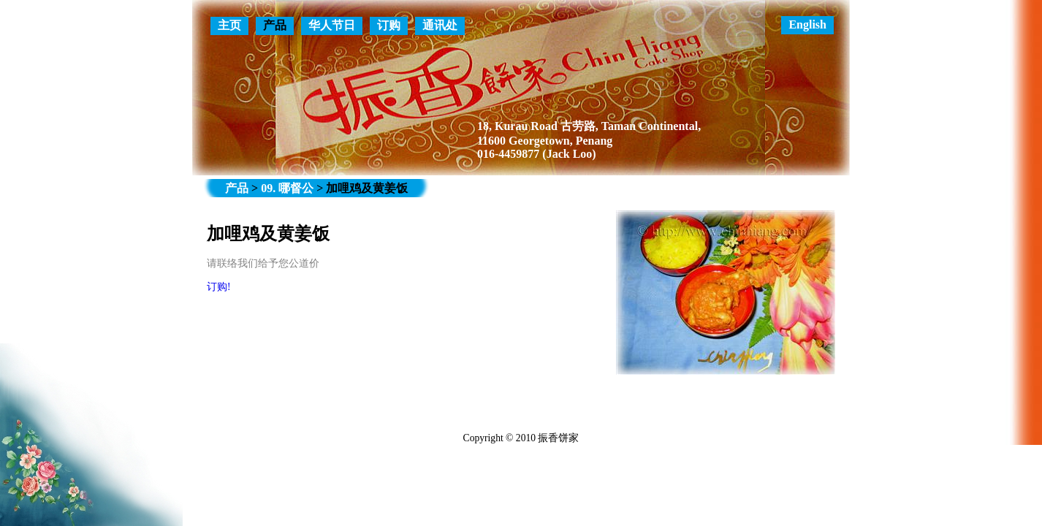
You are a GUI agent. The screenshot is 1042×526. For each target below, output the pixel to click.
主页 (229, 25)
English (807, 24)
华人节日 (331, 25)
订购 (388, 25)
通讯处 (439, 25)
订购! (219, 286)
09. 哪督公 (287, 188)
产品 (274, 25)
